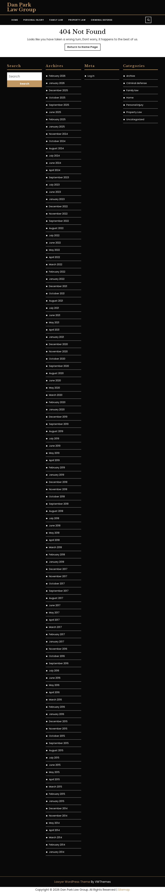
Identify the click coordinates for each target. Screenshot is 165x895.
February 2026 (57, 104)
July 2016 (54, 698)
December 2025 (58, 118)
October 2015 (57, 764)
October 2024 (57, 169)
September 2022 (59, 249)
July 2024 (54, 183)
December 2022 (58, 234)
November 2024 (58, 162)
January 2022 (56, 307)
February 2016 (57, 735)
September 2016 (58, 691)
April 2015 (54, 807)
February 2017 (57, 662)
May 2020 (54, 415)
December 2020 (58, 372)
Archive (130, 104)
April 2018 (54, 568)
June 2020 (55, 408)
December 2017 (58, 597)
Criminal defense (136, 111)
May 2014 (54, 851)
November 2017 (58, 604)
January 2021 (56, 365)
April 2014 (54, 858)
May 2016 (54, 713)
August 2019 (56, 459)
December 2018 (58, 510)
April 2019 (54, 488)
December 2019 (58, 444)
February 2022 (57, 299)
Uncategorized (135, 147)
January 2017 (56, 669)
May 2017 (54, 640)
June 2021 (54, 343)
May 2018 (54, 560)
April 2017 (54, 648)
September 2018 (58, 531)
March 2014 (55, 865)
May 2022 (54, 278)
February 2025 (57, 147)
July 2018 (54, 546)
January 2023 (57, 227)
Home (14, 20)
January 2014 (56, 880)
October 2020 (57, 386)
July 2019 (54, 466)
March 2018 (55, 575)
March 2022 (55, 292)
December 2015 (58, 749)
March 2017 (55, 655)
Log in (91, 104)
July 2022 (54, 263)
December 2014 (58, 836)
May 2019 (54, 481)
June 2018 (54, 553)
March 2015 (55, 814)
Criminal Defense (101, 20)
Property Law (77, 20)
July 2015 (54, 785)
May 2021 (54, 350)
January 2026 (57, 111)
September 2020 (59, 394)
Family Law (56, 20)
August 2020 (56, 401)
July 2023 (54, 212)
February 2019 (57, 495)
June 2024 (55, 191)
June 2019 (54, 473)
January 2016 (56, 742)
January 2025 (57, 154)
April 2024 (54, 198)
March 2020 (55, 423)
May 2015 (54, 800)
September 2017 (58, 619)
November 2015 (58, 756)
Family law (132, 118)
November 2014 (58, 843)
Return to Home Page (84, 48)
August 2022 (56, 256)
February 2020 (57, 430)
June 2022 (55, 270)
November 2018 (58, 517)
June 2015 (55, 793)
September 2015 (59, 771)
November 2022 (58, 241)
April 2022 (54, 285)
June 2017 (54, 633)
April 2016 (54, 720)
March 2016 (55, 727)
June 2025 (55, 140)
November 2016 (58, 677)
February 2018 (57, 582)
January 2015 (56, 829)
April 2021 (54, 357)
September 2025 (59, 133)
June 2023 (55, 220)
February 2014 (57, 872)
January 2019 (56, 502)
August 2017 (56, 626)
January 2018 (56, 590)
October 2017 (57, 611)
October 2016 (57, 684)
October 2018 (57, 524)
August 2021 (56, 328)
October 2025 (57, 125)
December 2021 (58, 314)
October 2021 (57, 321)
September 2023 (59, 205)
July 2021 (54, 336)
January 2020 (57, 437)
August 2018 (56, 539)
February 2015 (57, 822)
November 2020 (58, 379)
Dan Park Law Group (21, 7)
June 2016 (54, 706)
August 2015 (56, 778)
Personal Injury (33, 20)
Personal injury (134, 133)
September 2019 (58, 452)
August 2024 (56, 176)
